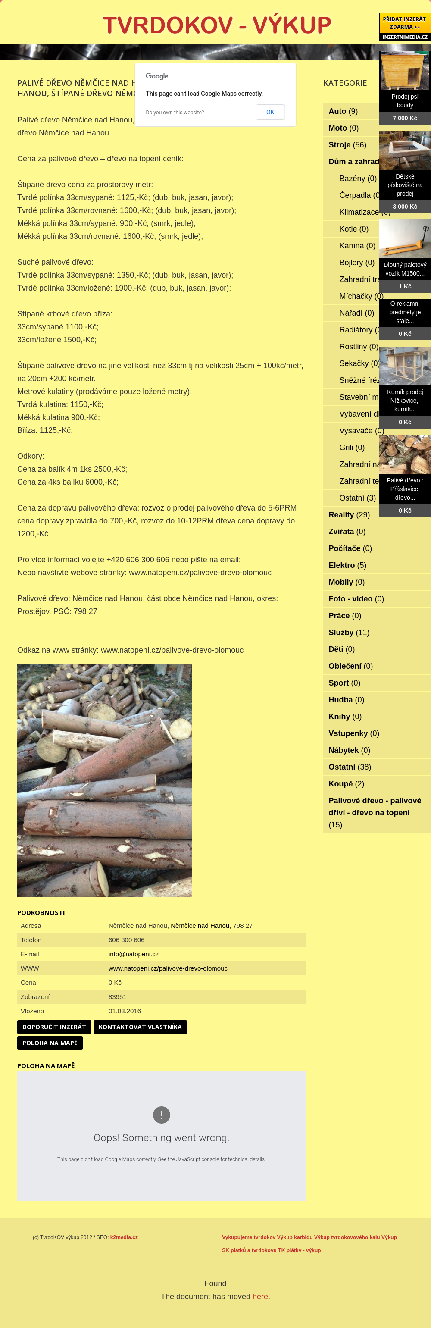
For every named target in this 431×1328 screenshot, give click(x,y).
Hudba (347, 699)
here (260, 1296)
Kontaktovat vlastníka (140, 1027)
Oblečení (351, 666)
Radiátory (362, 330)
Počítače (350, 548)
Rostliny (359, 346)
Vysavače (362, 430)
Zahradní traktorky (377, 279)
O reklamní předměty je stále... (405, 312)
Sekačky (360, 363)
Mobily (347, 582)
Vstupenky (354, 733)
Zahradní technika (376, 481)
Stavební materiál (376, 397)
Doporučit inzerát (54, 1027)
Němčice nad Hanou (200, 925)
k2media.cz (124, 1237)
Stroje (348, 145)
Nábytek (350, 750)
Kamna (358, 245)
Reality (349, 515)
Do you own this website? (175, 113)
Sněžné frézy (368, 380)
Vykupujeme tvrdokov (248, 1237)
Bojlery (357, 262)
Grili (352, 447)
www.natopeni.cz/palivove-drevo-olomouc (168, 968)
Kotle (354, 229)
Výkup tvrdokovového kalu (347, 1237)
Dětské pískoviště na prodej (405, 185)
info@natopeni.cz (134, 954)
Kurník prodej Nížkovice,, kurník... (405, 400)
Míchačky (362, 296)
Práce (345, 615)
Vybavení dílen (371, 414)
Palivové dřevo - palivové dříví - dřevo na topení (375, 812)
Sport (345, 683)
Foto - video (356, 599)
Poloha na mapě (50, 1043)
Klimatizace (365, 212)
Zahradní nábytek (376, 464)
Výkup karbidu (295, 1237)
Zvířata (347, 531)
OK (270, 112)
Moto (344, 128)
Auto (343, 111)
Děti (342, 649)
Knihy (345, 716)
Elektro (348, 565)
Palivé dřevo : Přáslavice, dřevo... (405, 489)
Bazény (358, 178)
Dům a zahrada (362, 161)
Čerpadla (361, 195)
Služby (349, 632)
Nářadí (357, 313)
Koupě (347, 784)
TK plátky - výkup (299, 1250)
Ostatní (358, 498)
